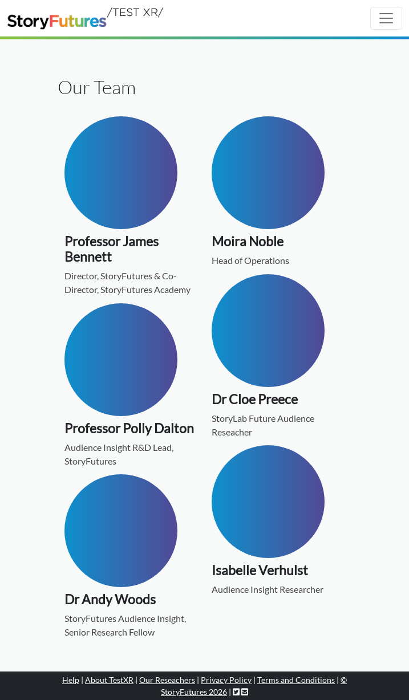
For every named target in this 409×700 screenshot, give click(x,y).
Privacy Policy (226, 680)
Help (70, 680)
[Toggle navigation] (386, 18)
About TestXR (109, 680)
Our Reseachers (167, 680)
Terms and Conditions (296, 680)
